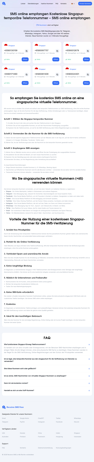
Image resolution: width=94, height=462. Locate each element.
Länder (23, 3)
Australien (5, 436)
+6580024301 (72, 74)
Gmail (4, 418)
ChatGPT (41, 418)
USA (3, 433)
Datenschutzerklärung (45, 448)
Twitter (58, 418)
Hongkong (59, 436)
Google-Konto (24, 418)
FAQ (56, 3)
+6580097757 (41, 50)
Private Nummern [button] (85, 3)
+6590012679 (72, 50)
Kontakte (63, 3)
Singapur (77, 433)
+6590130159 (10, 50)
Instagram (41, 422)
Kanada (22, 433)
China (40, 433)
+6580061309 (41, 74)
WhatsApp (77, 418)
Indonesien (77, 436)
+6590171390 (10, 74)
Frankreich (41, 436)
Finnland (22, 436)
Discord (76, 422)
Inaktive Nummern (47, 3)
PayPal (22, 422)
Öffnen (25, 59)
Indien (58, 433)
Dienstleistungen (33, 3)
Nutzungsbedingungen (63, 448)
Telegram (5, 422)
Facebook (59, 422)
